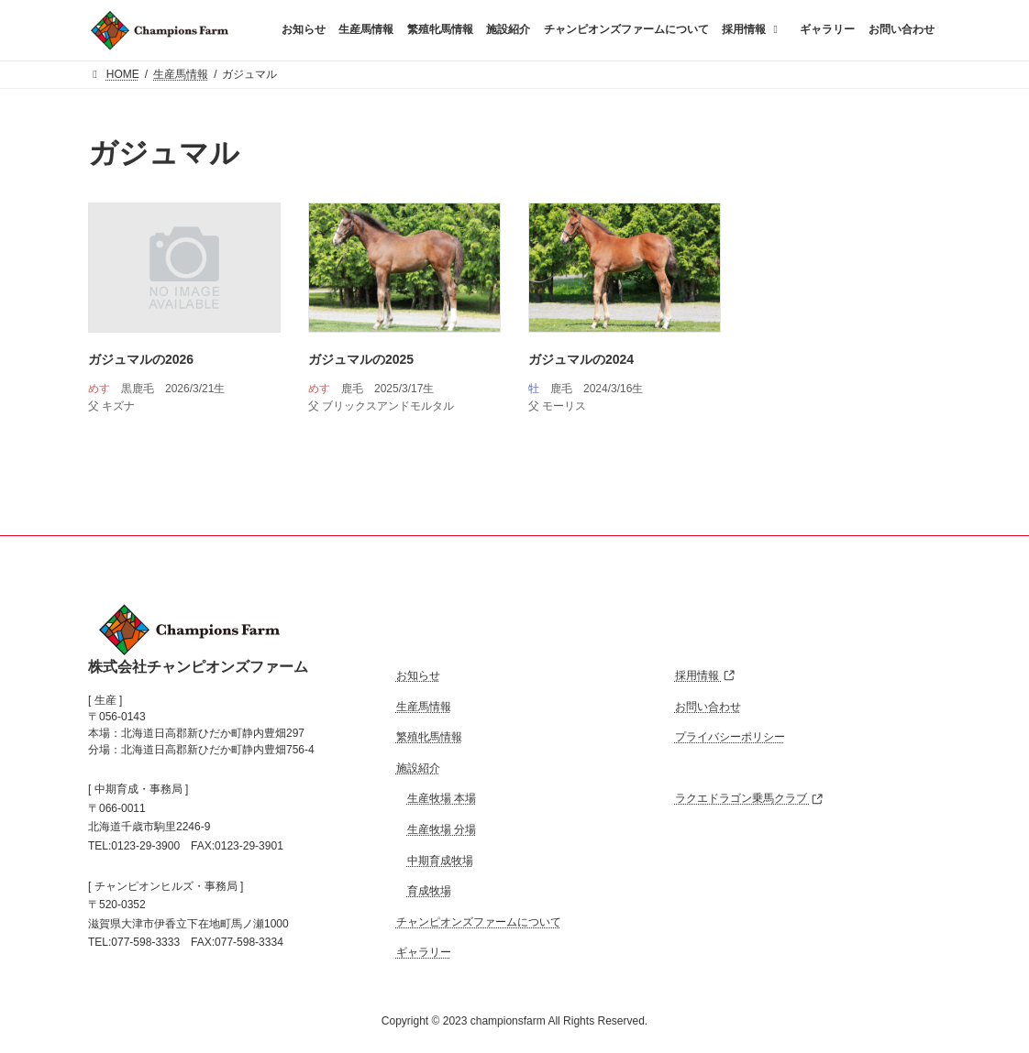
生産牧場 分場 (441, 829)
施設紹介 (418, 768)
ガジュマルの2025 (361, 359)
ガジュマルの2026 (141, 359)
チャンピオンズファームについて (478, 922)
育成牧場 (429, 890)
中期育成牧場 (440, 860)
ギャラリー (423, 953)
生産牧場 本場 (441, 799)
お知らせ (418, 675)
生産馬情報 (423, 706)
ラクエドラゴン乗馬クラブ (749, 799)
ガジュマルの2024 (581, 359)
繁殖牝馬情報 (429, 737)
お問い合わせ (708, 706)
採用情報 (705, 675)
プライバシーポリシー (730, 737)
